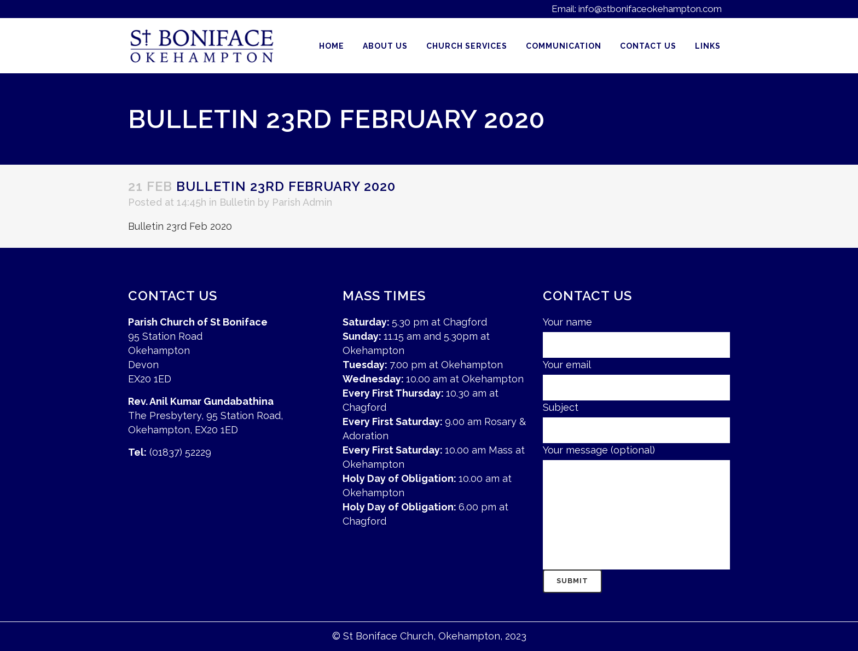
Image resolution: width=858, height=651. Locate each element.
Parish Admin (302, 202)
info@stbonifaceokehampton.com (650, 8)
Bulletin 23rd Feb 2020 (180, 226)
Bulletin (237, 202)
